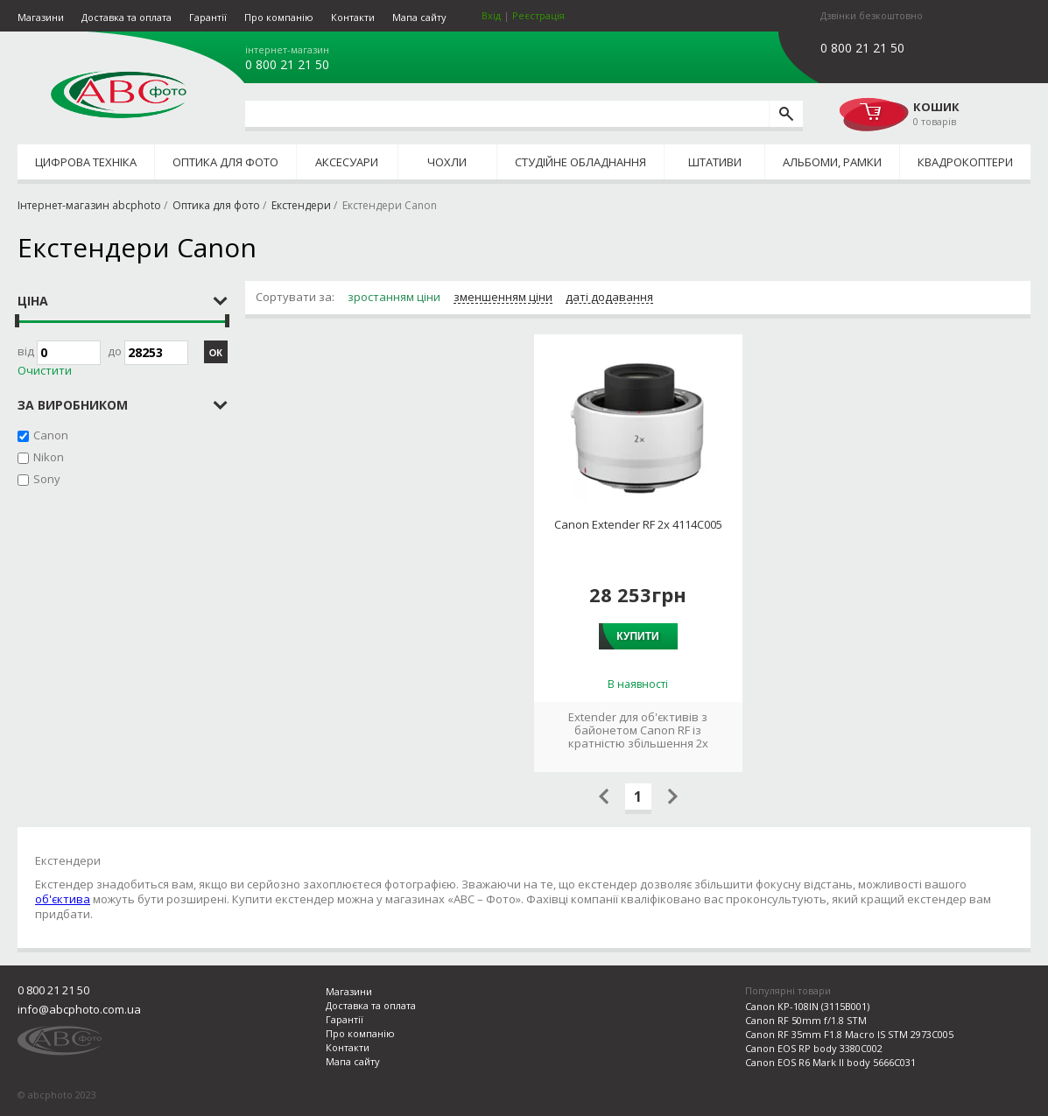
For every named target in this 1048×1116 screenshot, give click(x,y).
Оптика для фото (225, 162)
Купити (637, 636)
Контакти (353, 17)
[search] (786, 114)
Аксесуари (346, 162)
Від (59, 352)
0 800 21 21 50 (287, 65)
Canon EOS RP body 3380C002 (814, 1048)
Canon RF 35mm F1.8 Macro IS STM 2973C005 (849, 1034)
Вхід (491, 15)
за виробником (73, 405)
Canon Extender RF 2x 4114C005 (638, 524)
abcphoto (118, 94)
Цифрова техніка (86, 162)
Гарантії (208, 17)
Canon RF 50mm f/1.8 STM (806, 1020)
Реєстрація (538, 15)
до (148, 352)
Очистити (45, 370)
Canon (50, 435)
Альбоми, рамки (832, 162)
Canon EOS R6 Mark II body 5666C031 (830, 1062)
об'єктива (62, 899)
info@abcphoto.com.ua (79, 1009)
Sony (46, 479)
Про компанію (278, 17)
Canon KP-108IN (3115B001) (807, 1006)
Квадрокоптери (965, 162)
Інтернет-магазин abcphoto (89, 205)
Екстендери (301, 205)
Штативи (715, 162)
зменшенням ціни (503, 297)
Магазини (41, 17)
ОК (215, 352)
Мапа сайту (419, 17)
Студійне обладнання (580, 162)
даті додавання (609, 297)
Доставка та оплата (126, 17)
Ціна (33, 300)
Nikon (48, 457)
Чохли (447, 162)
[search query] (507, 114)
